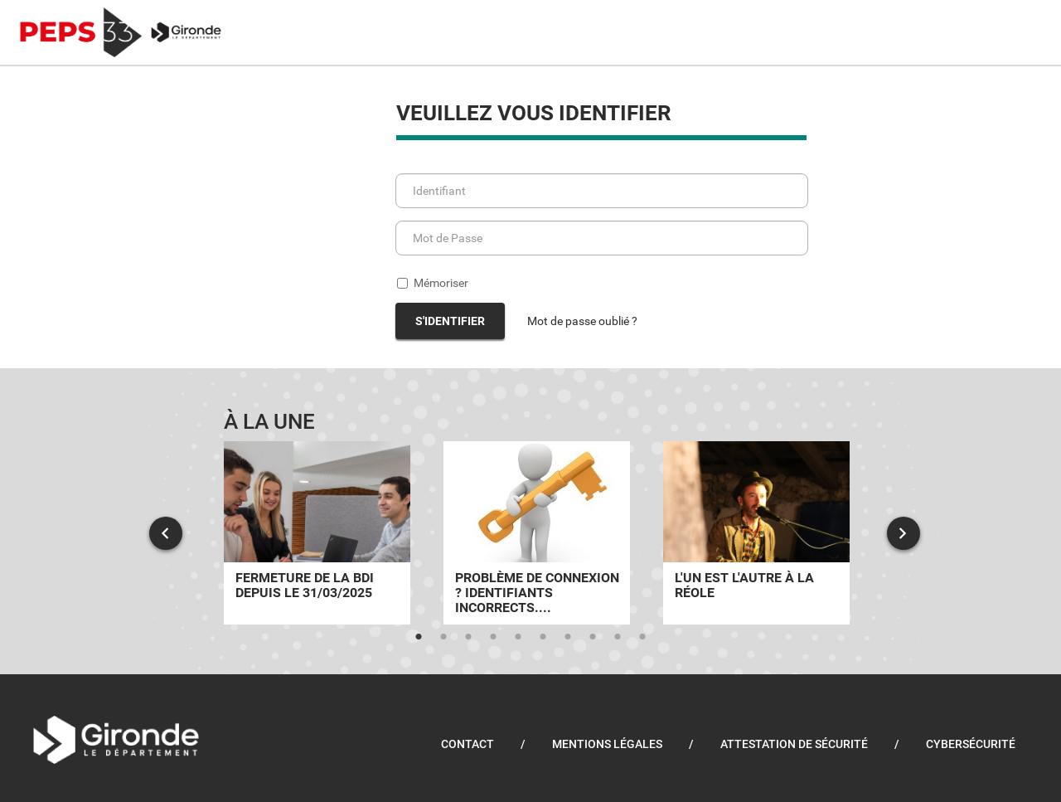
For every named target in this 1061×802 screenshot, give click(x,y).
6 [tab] (543, 637)
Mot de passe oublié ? (582, 321)
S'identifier (450, 321)
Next (903, 533)
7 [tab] (568, 637)
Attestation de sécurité (794, 744)
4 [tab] (493, 637)
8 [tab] (592, 637)
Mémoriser (432, 282)
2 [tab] (443, 637)
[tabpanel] (317, 533)
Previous (165, 533)
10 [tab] (642, 637)
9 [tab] (617, 637)
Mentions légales (607, 744)
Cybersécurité (970, 744)
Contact (467, 744)
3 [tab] (468, 637)
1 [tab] (418, 637)
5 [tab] (518, 637)
